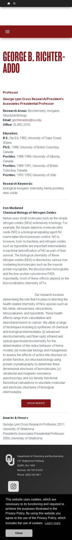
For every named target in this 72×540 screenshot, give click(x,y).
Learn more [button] (52, 523)
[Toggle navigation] (7, 31)
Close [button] (19, 533)
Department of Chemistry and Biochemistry (40, 456)
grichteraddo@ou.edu (26, 120)
